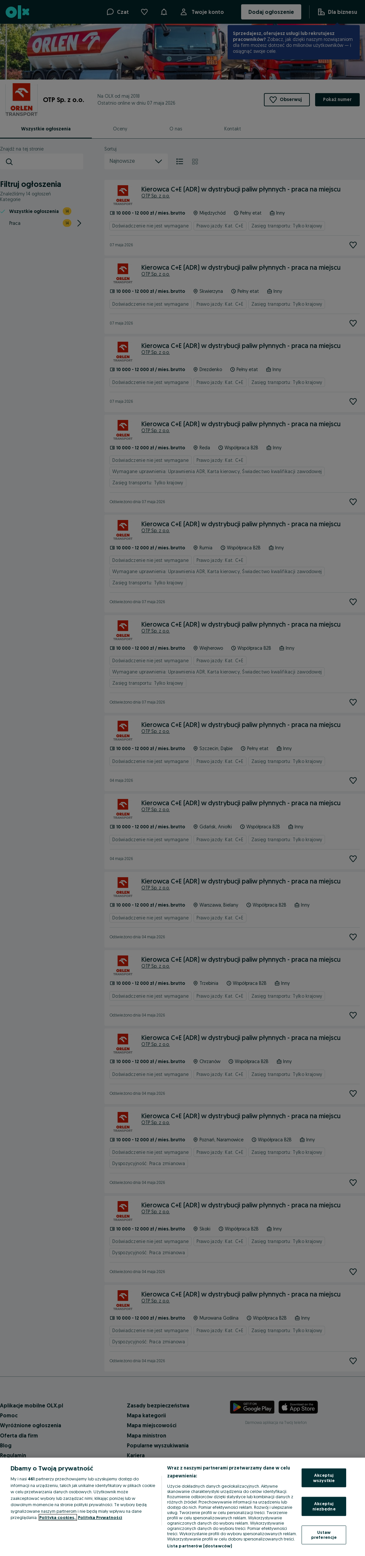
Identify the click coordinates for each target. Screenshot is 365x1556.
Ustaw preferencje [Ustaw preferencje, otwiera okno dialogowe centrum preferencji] (324, 1534)
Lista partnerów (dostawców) (199, 1545)
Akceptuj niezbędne (324, 1506)
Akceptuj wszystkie (324, 1477)
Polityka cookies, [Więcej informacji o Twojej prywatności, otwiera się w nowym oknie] (57, 1517)
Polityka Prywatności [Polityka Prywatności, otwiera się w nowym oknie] (100, 1517)
